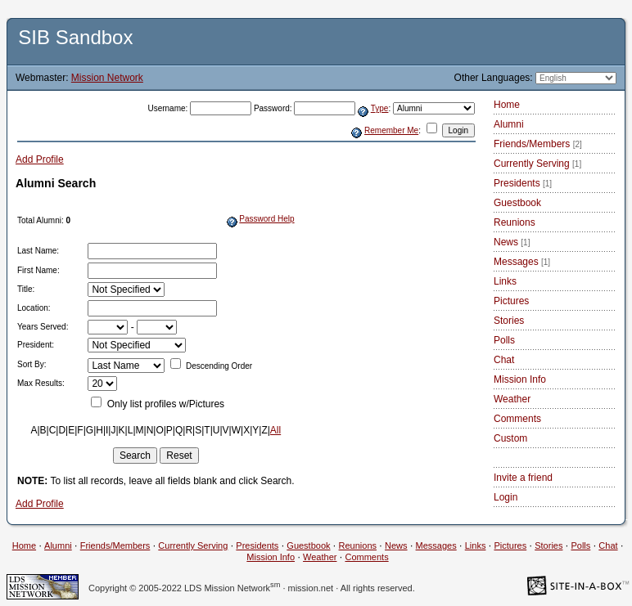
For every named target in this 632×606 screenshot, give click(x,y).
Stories (509, 320)
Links (505, 281)
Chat (504, 360)
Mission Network (107, 77)
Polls (504, 340)
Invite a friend (523, 477)
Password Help (266, 218)
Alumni (509, 124)
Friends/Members (538, 144)
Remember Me (391, 130)
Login (505, 497)
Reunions (514, 222)
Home (507, 104)
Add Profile (40, 159)
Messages (522, 261)
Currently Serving (537, 163)
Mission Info (520, 379)
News (512, 242)
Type (380, 108)
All (275, 430)
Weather (512, 399)
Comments (517, 418)
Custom (510, 438)
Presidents (523, 183)
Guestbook (517, 203)
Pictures (511, 301)
